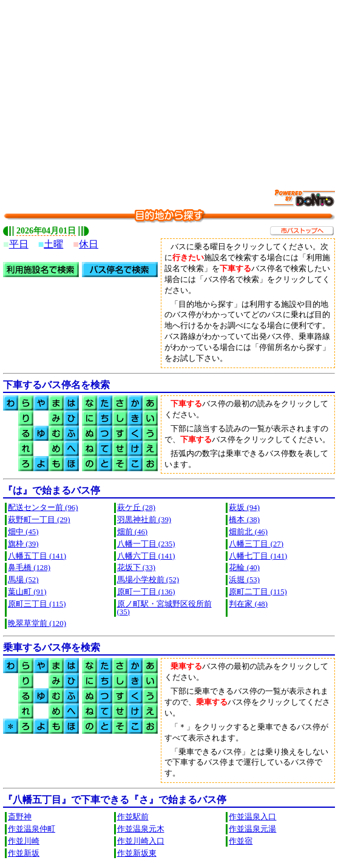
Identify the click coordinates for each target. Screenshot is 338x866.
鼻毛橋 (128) (29, 567)
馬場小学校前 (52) (148, 580)
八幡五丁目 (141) (37, 556)
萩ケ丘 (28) (136, 507)
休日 (88, 244)
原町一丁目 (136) (146, 592)
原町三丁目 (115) (37, 604)
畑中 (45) (23, 532)
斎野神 (20, 817)
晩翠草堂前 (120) (37, 623)
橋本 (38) (244, 519)
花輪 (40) (244, 567)
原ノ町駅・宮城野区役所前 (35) (164, 608)
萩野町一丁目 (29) (39, 519)
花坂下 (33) (136, 567)
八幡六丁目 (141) (146, 556)
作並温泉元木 (140, 829)
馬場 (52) (23, 580)
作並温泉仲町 (31, 829)
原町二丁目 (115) (257, 592)
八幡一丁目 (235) (146, 544)
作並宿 (240, 841)
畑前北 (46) (248, 532)
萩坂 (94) (244, 507)
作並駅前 (133, 817)
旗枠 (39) (23, 544)
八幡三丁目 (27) (256, 544)
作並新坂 (23, 853)
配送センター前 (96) (43, 507)
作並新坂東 (137, 853)
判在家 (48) (248, 604)
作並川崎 (23, 841)
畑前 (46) (132, 532)
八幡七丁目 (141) (258, 556)
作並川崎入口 (140, 841)
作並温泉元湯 (252, 829)
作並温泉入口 (252, 817)
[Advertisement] (170, 88)
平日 (19, 244)
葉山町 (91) (27, 592)
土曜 (53, 244)
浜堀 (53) (244, 580)
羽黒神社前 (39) (144, 519)
